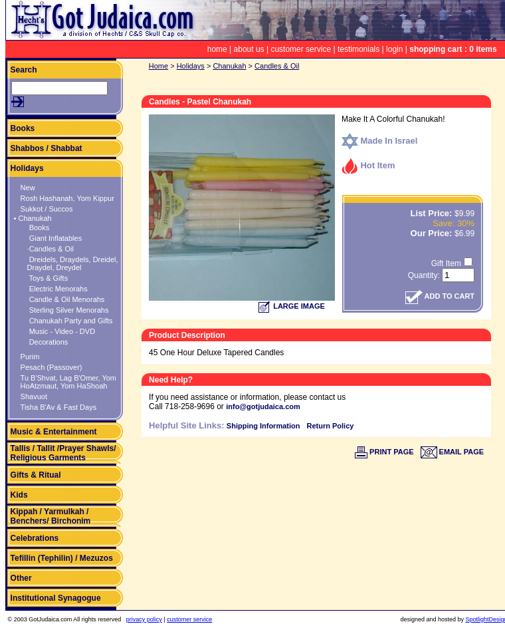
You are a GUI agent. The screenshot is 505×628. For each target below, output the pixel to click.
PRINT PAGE (384, 452)
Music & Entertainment (54, 431)
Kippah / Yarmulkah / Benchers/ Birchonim (51, 516)
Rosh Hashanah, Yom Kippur (67, 198)
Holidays (27, 168)
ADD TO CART (439, 296)
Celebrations (35, 538)
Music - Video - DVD (61, 331)
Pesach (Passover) (51, 367)
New (28, 188)
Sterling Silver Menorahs (68, 310)
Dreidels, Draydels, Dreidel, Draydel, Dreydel (72, 263)
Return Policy (330, 426)
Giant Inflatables (54, 238)
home (217, 49)
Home (158, 66)
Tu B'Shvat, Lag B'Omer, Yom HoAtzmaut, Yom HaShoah (68, 382)
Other (21, 578)
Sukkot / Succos (47, 209)
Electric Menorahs (57, 289)
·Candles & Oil (50, 249)
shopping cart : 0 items (452, 49)
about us (249, 49)
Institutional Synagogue (56, 598)
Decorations (47, 342)
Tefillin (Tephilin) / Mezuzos (62, 558)
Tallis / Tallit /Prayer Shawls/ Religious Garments (63, 453)
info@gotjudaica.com (263, 406)
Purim (30, 357)
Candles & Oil (276, 66)
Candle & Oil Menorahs (66, 299)
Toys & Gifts (47, 278)
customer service (300, 49)
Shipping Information (263, 426)
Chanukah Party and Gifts (70, 321)
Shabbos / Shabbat (46, 148)
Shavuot (34, 396)
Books (23, 128)
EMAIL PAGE (452, 452)
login (394, 49)
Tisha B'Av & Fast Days (59, 407)
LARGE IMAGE (291, 306)
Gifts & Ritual (36, 475)
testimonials (358, 49)
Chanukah (229, 66)
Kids (19, 495)
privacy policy (144, 619)
